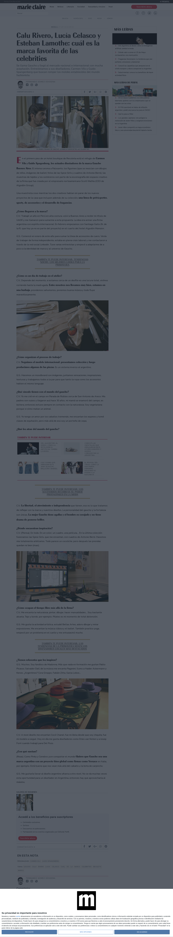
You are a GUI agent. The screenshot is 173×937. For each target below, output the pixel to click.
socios (18, 916)
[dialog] (86, 913)
